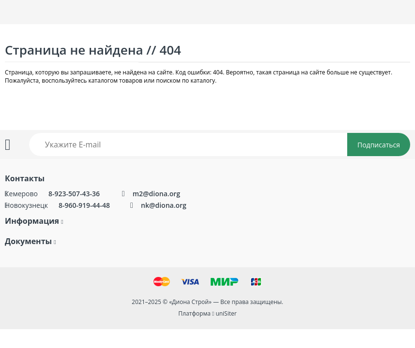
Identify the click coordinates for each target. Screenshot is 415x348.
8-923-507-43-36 (75, 193)
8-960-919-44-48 (84, 205)
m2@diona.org (156, 193)
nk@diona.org (163, 205)
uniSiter (225, 313)
